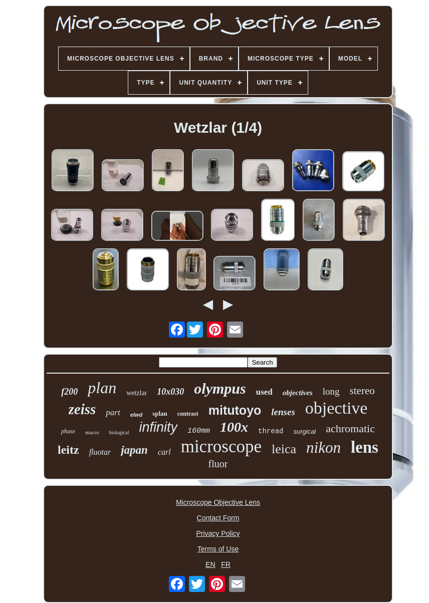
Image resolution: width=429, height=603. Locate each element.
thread (270, 431)
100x (234, 427)
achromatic (350, 428)
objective (336, 408)
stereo (362, 391)
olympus (220, 388)
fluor (218, 463)
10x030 (170, 392)
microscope (221, 446)
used (264, 392)
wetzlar (136, 393)
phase (68, 431)
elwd (136, 415)
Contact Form (218, 518)
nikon (323, 447)
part (113, 412)
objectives (298, 393)
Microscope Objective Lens (218, 502)
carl (164, 452)
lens (364, 447)
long (331, 391)
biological (119, 432)
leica (284, 449)
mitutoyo (235, 410)
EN (210, 564)
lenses (283, 412)
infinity (158, 427)
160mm (198, 431)
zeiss (82, 409)
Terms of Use (218, 549)
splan (159, 413)
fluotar (100, 452)
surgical (304, 431)
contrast (187, 413)
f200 (69, 392)
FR (226, 564)
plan (102, 388)
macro (92, 432)
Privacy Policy (218, 533)
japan (134, 450)
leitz (68, 449)
